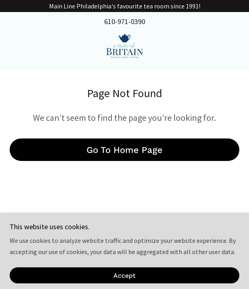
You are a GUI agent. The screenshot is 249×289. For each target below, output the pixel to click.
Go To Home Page (124, 150)
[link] (124, 48)
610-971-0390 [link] (124, 21)
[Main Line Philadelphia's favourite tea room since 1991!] (124, 6)
